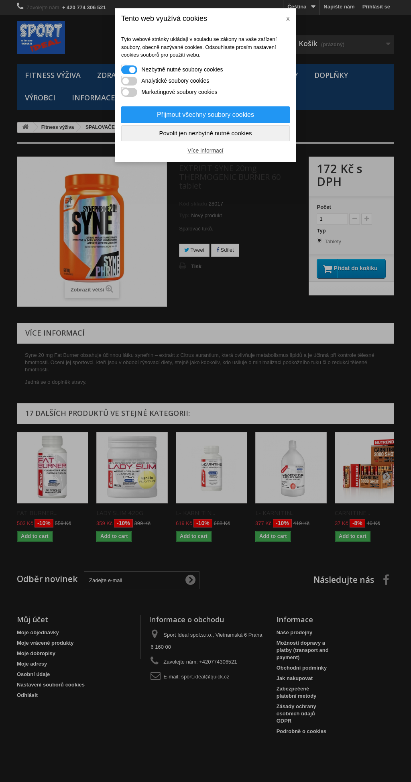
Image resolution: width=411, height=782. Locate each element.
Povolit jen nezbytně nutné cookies (205, 133)
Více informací (205, 150)
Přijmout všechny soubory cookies (205, 114)
